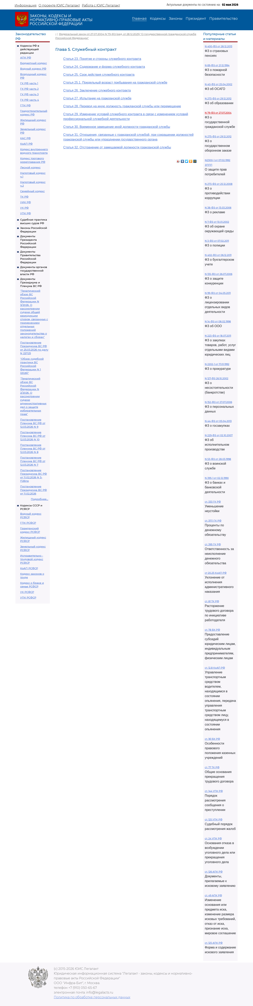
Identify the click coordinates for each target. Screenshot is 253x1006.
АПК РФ (25, 57)
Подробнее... (39, 499)
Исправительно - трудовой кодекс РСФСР (31, 559)
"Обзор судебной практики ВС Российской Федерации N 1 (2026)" (32, 366)
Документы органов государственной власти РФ (33, 270)
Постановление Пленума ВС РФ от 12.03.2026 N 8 (32, 448)
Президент (196, 18)
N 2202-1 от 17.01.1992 (217, 364)
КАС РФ (25, 138)
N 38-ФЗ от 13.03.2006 (218, 207)
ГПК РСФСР (28, 522)
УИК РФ (25, 202)
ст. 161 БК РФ (212, 738)
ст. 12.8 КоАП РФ (215, 667)
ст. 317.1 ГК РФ (213, 520)
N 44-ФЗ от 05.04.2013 (218, 421)
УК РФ (24, 207)
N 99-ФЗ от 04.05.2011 (218, 293)
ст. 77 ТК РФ (212, 767)
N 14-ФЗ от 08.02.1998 (218, 321)
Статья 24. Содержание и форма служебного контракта (104, 66)
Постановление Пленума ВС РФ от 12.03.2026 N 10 (32, 436)
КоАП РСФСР (29, 568)
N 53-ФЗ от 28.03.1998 (218, 459)
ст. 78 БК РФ (212, 629)
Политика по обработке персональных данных (92, 997)
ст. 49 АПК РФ (213, 895)
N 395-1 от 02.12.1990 (217, 478)
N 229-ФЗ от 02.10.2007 (219, 435)
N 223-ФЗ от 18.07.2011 (218, 335)
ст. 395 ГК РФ (213, 544)
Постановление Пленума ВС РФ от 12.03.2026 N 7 (32, 461)
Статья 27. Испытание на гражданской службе (97, 98)
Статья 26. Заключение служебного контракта (97, 90)
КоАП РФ (26, 143)
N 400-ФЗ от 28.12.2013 (218, 46)
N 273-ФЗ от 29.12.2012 (218, 98)
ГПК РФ (25, 105)
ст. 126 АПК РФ (214, 871)
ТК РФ (24, 196)
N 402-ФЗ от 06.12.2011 (218, 255)
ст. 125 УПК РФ (213, 819)
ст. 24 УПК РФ (213, 838)
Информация (26, 5)
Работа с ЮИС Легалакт (101, 5)
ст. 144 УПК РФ (214, 791)
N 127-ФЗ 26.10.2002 (216, 378)
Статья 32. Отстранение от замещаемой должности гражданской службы (117, 147)
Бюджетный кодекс (33, 63)
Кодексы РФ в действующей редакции (29, 49)
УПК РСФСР (28, 597)
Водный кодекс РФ (33, 68)
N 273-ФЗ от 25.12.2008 (218, 183)
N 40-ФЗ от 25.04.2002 (218, 84)
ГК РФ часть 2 (29, 88)
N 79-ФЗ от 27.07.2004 (218, 112)
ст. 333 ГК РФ (213, 501)
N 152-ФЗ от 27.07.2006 (218, 402)
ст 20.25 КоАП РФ (216, 572)
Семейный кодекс (32, 191)
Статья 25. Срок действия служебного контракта (98, 74)
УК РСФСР (27, 592)
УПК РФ (25, 213)
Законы (175, 18)
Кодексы (158, 18)
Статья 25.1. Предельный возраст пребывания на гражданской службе (115, 82)
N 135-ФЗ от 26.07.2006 (218, 274)
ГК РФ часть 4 (29, 99)
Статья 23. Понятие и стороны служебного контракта (102, 58)
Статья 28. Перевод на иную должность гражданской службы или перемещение (122, 106)
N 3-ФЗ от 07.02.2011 (217, 240)
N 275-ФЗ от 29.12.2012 (218, 136)
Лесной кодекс (30, 167)
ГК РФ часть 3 (29, 94)
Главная (139, 18)
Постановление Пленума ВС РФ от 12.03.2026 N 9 (32, 423)
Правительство (223, 18)
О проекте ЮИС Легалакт (59, 5)
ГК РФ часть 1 (29, 83)
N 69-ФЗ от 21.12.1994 (217, 65)
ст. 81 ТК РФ (212, 601)
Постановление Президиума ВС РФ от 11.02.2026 (33, 490)
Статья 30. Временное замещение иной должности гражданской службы (116, 126)
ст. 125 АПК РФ (214, 942)
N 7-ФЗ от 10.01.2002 (217, 221)
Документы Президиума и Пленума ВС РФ (31, 282)
